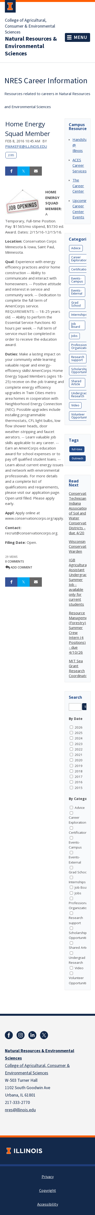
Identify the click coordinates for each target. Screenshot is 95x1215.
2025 (79, 733)
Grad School (76, 304)
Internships (79, 315)
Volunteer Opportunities (81, 415)
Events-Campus (77, 279)
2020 (79, 760)
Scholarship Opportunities (81, 370)
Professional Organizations (81, 346)
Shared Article (76, 382)
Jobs (11, 155)
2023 (79, 744)
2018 (79, 771)
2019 (79, 766)
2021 (79, 754)
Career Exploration (79, 258)
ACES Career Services (79, 165)
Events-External (76, 292)
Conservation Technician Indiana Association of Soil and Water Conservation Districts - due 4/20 (80, 513)
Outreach (77, 458)
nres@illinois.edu (20, 1110)
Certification (79, 269)
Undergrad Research (79, 394)
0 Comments (14, 561)
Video (75, 405)
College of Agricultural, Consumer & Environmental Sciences (30, 26)
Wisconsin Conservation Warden (80, 546)
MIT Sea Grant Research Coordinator (79, 668)
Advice (76, 248)
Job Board (75, 325)
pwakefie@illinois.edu (26, 146)
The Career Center (78, 186)
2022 (79, 749)
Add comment (18, 567)
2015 (79, 787)
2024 (79, 738)
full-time (77, 449)
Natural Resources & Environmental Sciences (31, 46)
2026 (79, 727)
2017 (79, 776)
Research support (77, 358)
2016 (79, 782)
